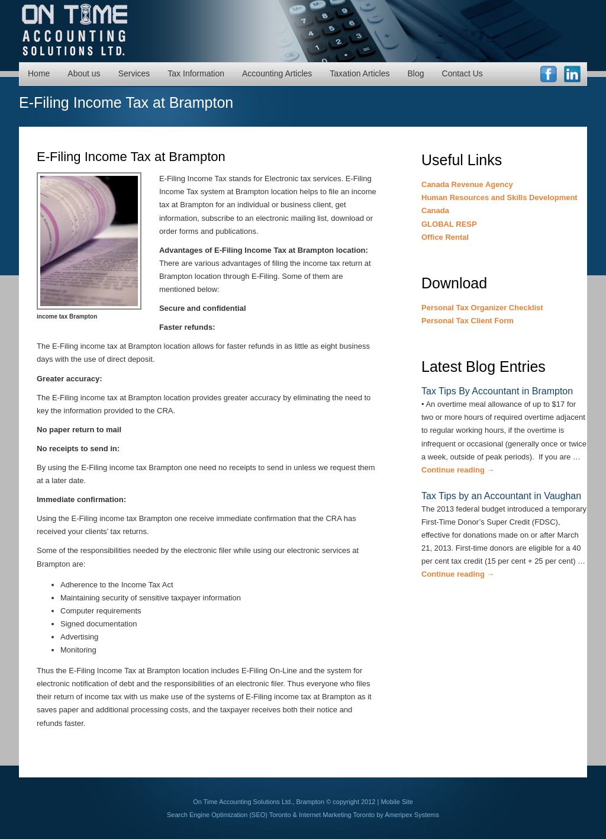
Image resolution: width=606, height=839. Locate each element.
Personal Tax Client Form (467, 320)
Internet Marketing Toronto (337, 814)
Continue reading (458, 469)
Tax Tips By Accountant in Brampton (497, 391)
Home (39, 73)
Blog (416, 73)
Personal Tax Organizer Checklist (482, 307)
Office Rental (445, 237)
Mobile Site (396, 801)
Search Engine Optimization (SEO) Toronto (229, 814)
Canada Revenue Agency (467, 184)
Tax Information (195, 73)
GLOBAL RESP (449, 224)
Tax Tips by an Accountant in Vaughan (501, 496)
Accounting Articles (277, 73)
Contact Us (462, 73)
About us (83, 73)
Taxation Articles (359, 73)
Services (134, 73)
